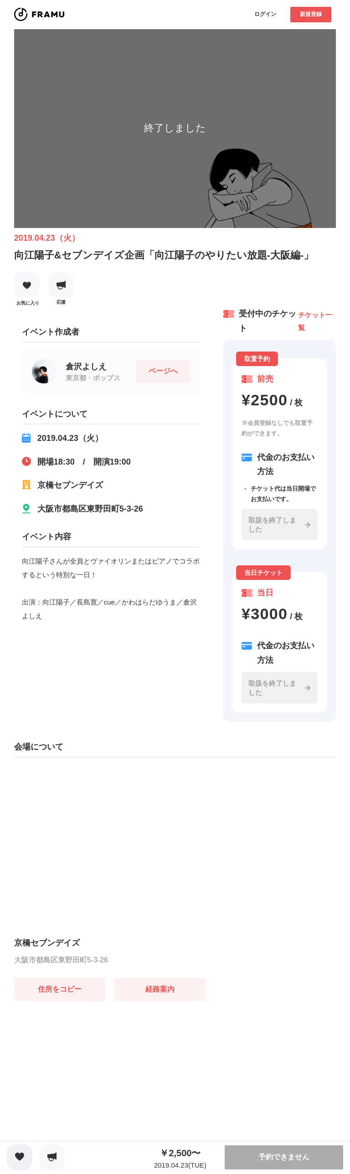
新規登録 (311, 14)
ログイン (265, 14)
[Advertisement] (82, 1058)
